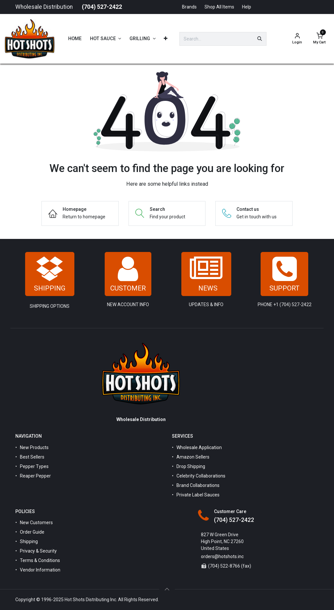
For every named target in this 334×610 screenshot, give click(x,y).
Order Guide (32, 532)
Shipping (29, 541)
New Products (34, 447)
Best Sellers (32, 457)
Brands (189, 6)
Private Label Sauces (198, 494)
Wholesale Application (199, 447)
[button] (167, 589)
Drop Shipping (190, 466)
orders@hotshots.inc (222, 556)
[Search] (259, 38)
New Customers (36, 522)
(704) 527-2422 (102, 7)
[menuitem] (75, 39)
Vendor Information (40, 569)
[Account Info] (297, 39)
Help (246, 6)
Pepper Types (34, 466)
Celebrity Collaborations (200, 475)
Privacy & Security (38, 551)
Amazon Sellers (192, 457)
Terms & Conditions (40, 560)
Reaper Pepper (35, 475)
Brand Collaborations (198, 485)
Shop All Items (219, 6)
